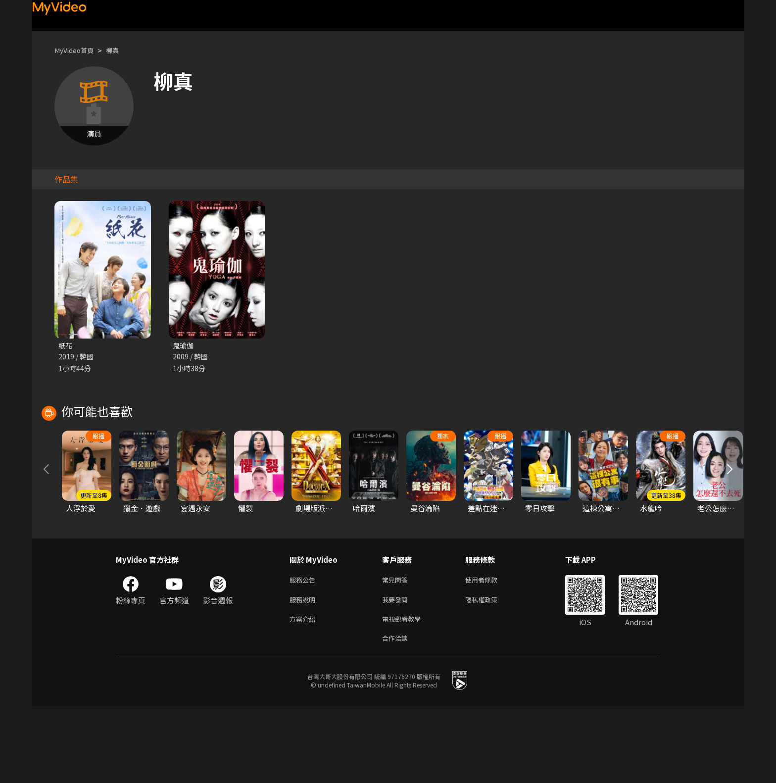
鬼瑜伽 (184, 346)
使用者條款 (489, 652)
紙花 (65, 346)
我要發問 (397, 673)
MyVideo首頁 (76, 50)
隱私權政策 (489, 673)
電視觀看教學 (404, 693)
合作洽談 (397, 714)
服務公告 (304, 652)
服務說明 (304, 673)
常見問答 (397, 652)
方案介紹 (304, 693)
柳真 (119, 50)
